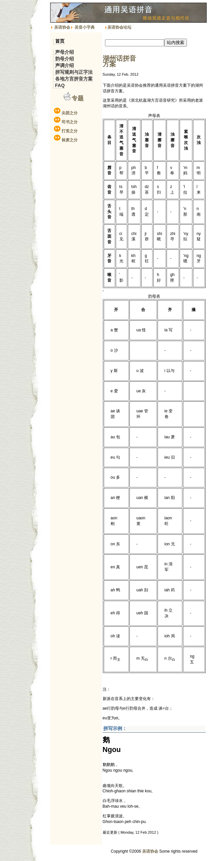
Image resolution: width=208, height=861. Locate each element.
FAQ (60, 85)
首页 (60, 41)
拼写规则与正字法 (74, 72)
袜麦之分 (70, 140)
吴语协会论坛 (119, 27)
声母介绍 (64, 52)
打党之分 (70, 131)
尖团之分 (70, 113)
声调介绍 (64, 65)
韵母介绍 (64, 58)
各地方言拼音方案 (74, 78)
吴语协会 (62, 27)
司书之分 (70, 122)
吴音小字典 (85, 27)
